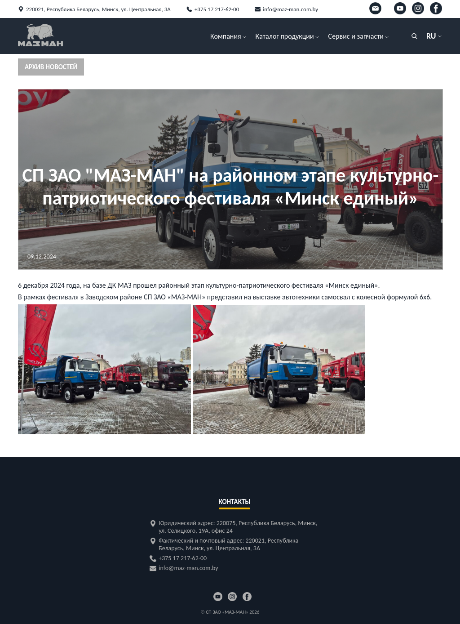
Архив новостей (51, 67)
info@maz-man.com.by (290, 9)
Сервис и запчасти (356, 36)
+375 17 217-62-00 (217, 9)
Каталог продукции (285, 36)
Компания (225, 36)
